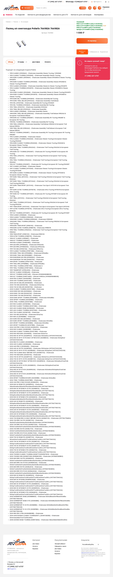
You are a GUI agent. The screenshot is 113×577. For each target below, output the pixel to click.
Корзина (35, 548)
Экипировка (99, 15)
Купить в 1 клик (82, 51)
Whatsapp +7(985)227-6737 (76, 2)
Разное (15, 21)
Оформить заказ (60, 546)
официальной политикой (88, 552)
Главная (8, 21)
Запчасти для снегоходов (81, 15)
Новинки (9, 15)
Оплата (47, 62)
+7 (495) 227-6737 (55, 2)
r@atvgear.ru (97, 1)
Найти (83, 8)
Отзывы (23, 62)
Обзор (10, 62)
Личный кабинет (60, 543)
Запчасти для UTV (60, 15)
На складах (24, 21)
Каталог (26, 8)
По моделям (20, 15)
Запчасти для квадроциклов (39, 15)
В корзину (92, 41)
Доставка (36, 62)
